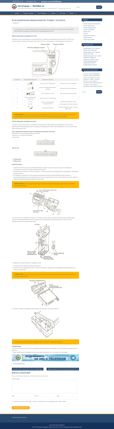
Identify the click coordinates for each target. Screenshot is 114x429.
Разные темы (86, 31)
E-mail (36, 396)
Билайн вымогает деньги (90, 64)
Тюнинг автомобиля (88, 29)
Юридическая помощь (89, 35)
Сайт (58, 396)
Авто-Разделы (42, 13)
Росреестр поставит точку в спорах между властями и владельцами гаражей (91, 61)
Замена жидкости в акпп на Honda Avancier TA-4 (63, 369)
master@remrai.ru (31, 1)
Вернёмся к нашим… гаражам (91, 79)
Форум (72, 13)
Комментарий (15, 379)
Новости (85, 33)
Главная (16, 13)
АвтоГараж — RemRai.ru (30, 6)
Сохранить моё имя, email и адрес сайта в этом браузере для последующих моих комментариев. (40, 401)
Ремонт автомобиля (89, 25)
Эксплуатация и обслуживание (91, 23)
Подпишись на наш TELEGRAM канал (51, 1)
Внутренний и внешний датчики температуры (27, 369)
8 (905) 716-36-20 (18, 1)
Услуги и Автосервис (89, 39)
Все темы (62, 13)
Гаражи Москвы (87, 37)
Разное (53, 13)
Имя (13, 396)
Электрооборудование (19, 363)
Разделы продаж (28, 13)
